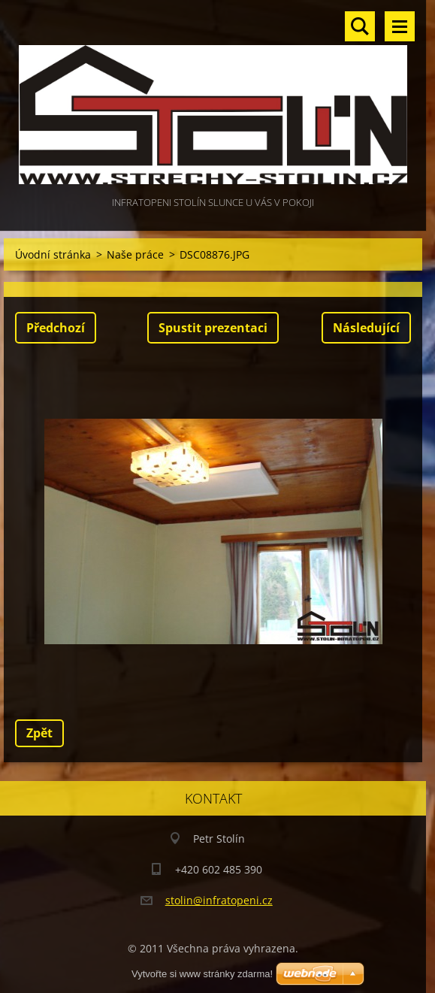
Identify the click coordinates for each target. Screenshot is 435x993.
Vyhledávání (360, 26)
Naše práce (135, 254)
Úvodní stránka (53, 254)
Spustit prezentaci (213, 327)
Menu (400, 26)
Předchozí (55, 327)
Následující (366, 327)
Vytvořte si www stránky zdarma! (202, 973)
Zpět (39, 733)
